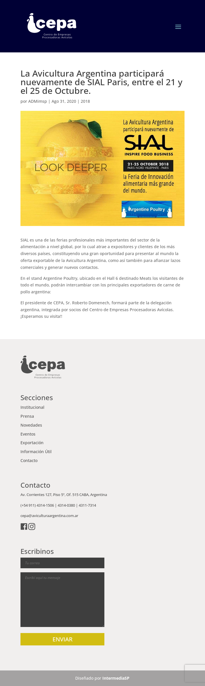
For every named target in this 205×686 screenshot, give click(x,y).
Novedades (31, 425)
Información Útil (36, 451)
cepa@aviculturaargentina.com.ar (49, 515)
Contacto (28, 460)
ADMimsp (37, 101)
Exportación (32, 442)
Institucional (32, 407)
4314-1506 (45, 505)
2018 (85, 101)
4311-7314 (87, 505)
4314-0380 (66, 505)
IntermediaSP (115, 678)
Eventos (27, 434)
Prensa (27, 416)
